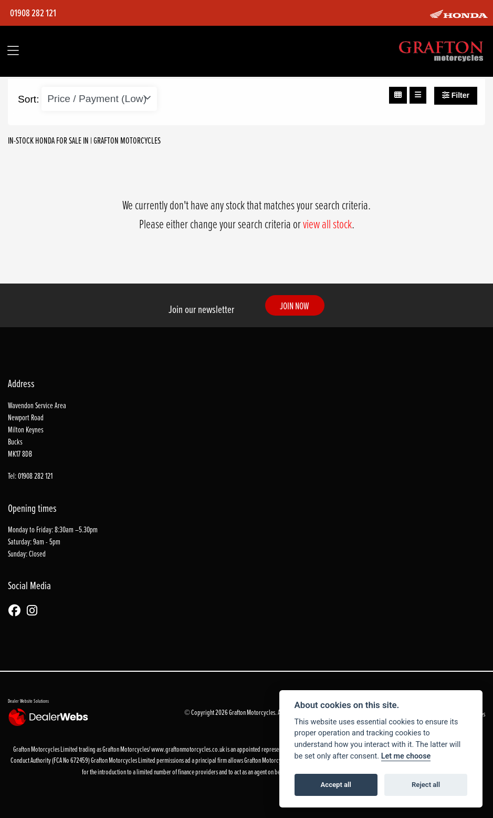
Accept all (336, 785)
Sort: (28, 99)
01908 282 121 (33, 13)
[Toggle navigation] (13, 51)
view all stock (327, 223)
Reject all (426, 785)
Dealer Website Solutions (28, 700)
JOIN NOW (294, 305)
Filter (455, 95)
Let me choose (406, 756)
